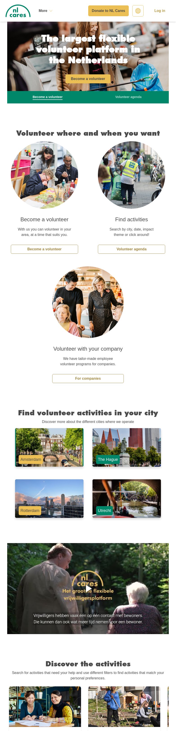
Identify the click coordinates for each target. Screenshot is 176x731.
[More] (46, 11)
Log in (159, 11)
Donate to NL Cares (108, 11)
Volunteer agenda (132, 249)
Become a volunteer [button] (88, 79)
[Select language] (138, 10)
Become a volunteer (44, 249)
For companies (88, 378)
